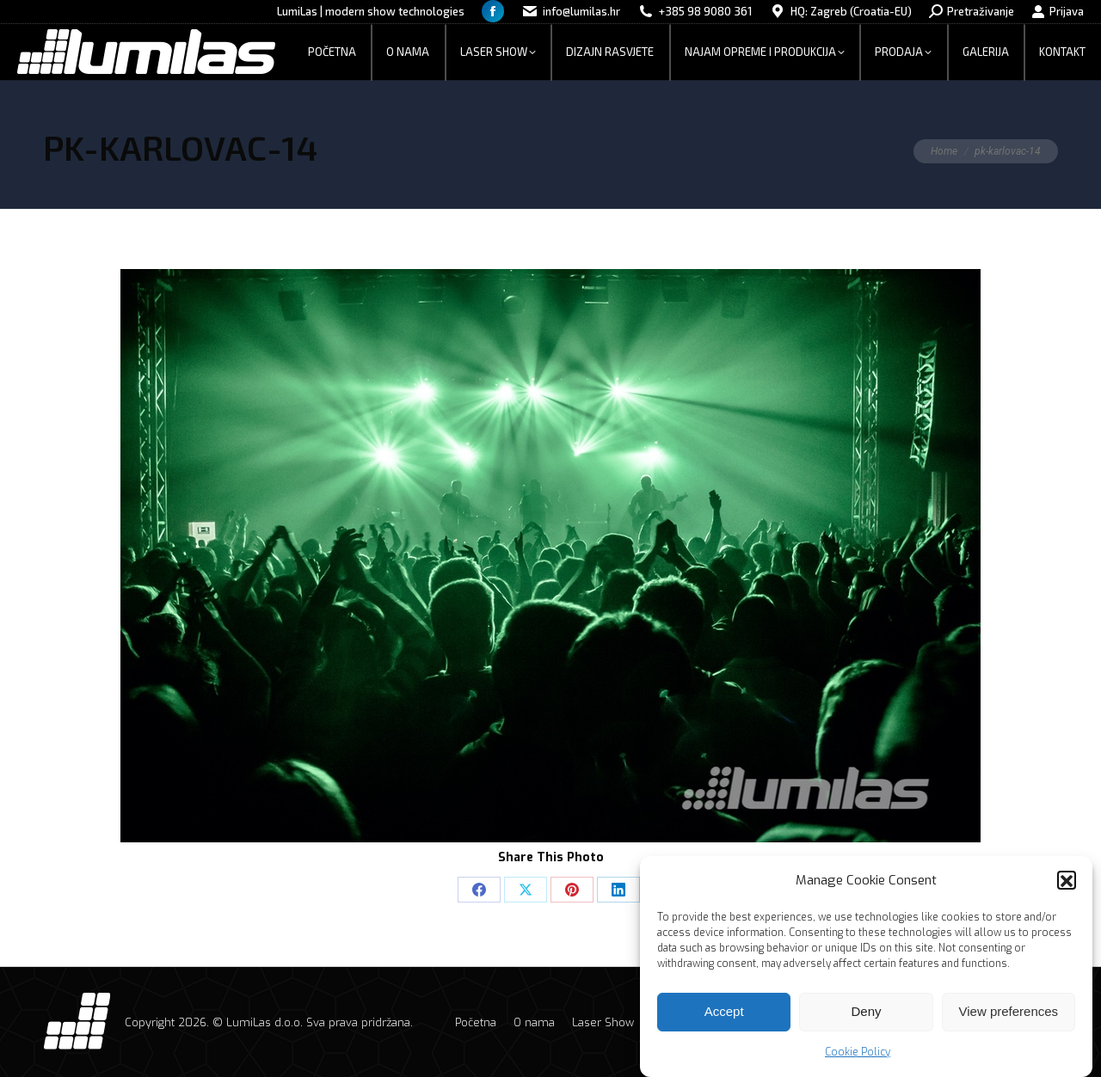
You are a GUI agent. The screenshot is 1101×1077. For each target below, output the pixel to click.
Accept (724, 1019)
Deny (866, 1019)
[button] (1066, 887)
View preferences (1009, 1019)
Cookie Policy (857, 1059)
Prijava (1057, 11)
